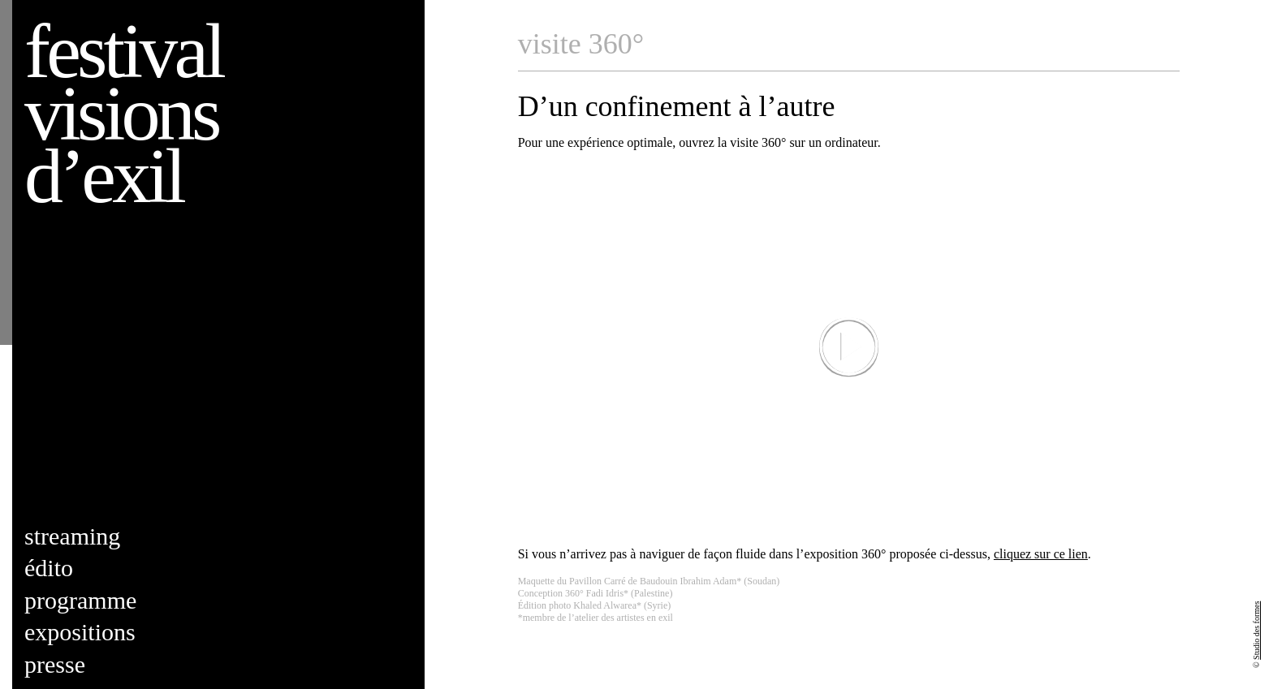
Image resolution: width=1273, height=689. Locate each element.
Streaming (72, 536)
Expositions (80, 631)
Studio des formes (1256, 630)
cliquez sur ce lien (1041, 554)
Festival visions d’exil (123, 113)
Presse (54, 664)
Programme (80, 600)
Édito (48, 567)
